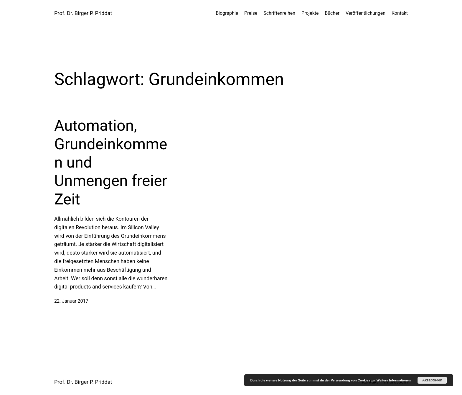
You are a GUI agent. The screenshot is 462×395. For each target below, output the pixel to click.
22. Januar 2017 (71, 301)
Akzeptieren (432, 380)
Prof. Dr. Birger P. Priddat (83, 13)
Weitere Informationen (394, 380)
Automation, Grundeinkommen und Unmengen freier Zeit (110, 162)
